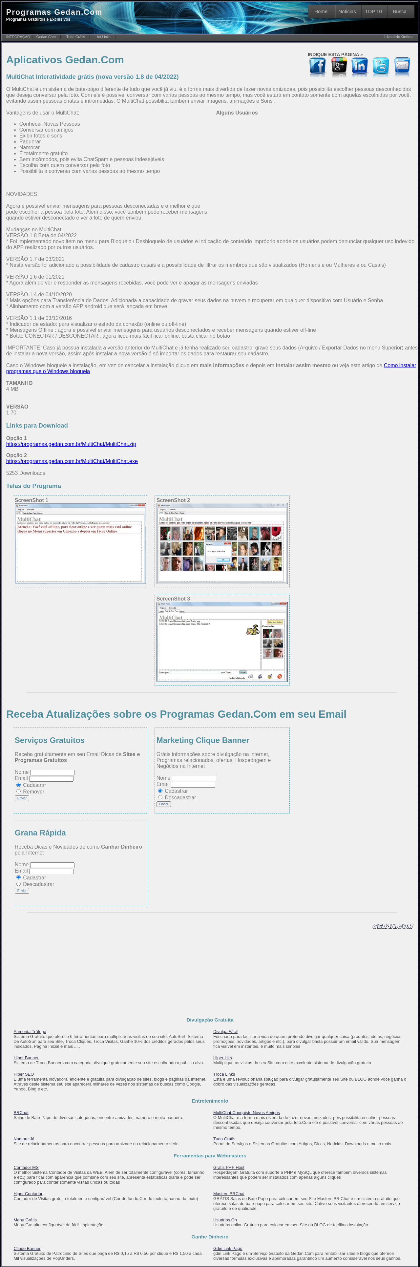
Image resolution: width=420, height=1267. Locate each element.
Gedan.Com (46, 37)
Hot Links (103, 37)
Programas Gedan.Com (54, 15)
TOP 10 (373, 11)
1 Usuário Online (398, 37)
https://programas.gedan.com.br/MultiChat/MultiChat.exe (72, 461)
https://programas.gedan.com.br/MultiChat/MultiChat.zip (71, 444)
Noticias (347, 11)
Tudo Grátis (75, 37)
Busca (400, 11)
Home (320, 11)
